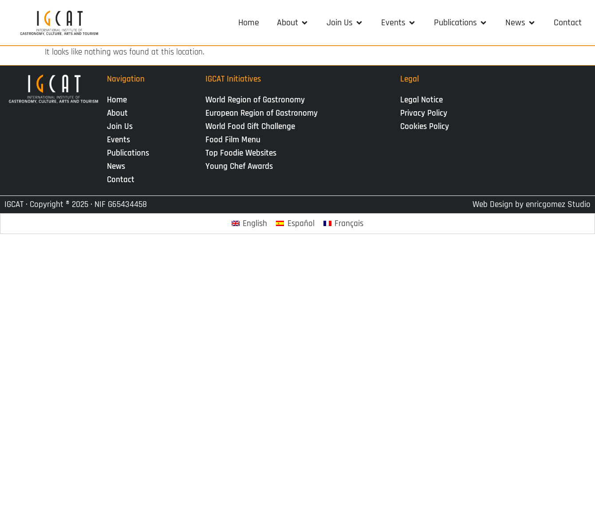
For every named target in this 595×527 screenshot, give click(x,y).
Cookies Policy (424, 126)
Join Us (122, 126)
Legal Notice (421, 99)
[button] (293, 22)
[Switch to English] (249, 223)
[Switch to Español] (295, 223)
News (118, 166)
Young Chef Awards (239, 166)
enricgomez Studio (558, 204)
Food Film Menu (232, 139)
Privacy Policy (423, 113)
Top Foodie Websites (240, 153)
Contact (120, 179)
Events (120, 139)
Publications (130, 153)
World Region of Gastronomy (255, 99)
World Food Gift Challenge (250, 126)
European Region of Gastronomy (261, 113)
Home (117, 99)
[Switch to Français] (343, 223)
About (119, 113)
